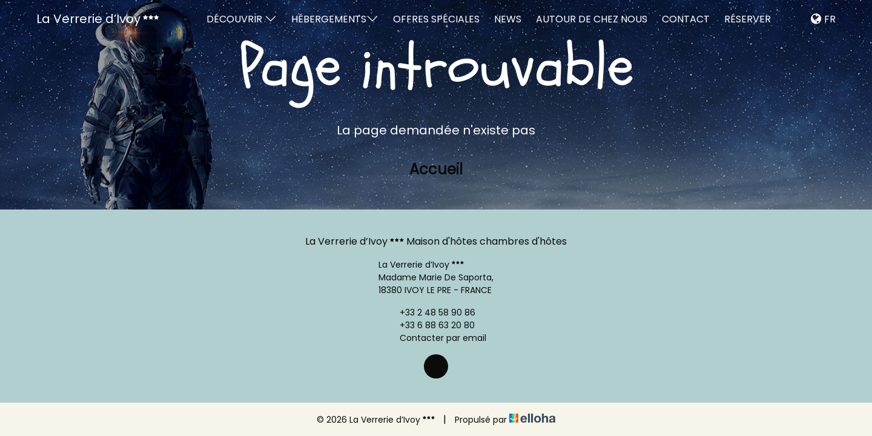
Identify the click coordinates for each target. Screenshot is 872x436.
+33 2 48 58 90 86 (430, 312)
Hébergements (334, 19)
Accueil (436, 169)
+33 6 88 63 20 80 (430, 325)
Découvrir (241, 19)
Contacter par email (436, 338)
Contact (686, 19)
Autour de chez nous (591, 19)
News (507, 19)
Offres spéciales (436, 19)
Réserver (747, 19)
